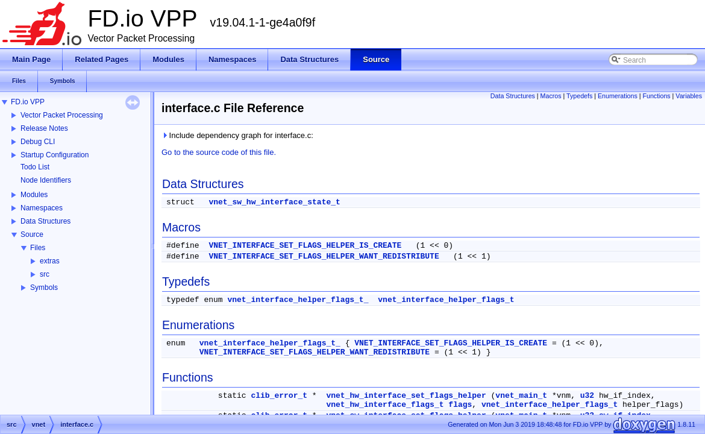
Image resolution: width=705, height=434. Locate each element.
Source (31, 234)
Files (37, 248)
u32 (587, 395)
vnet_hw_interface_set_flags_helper (406, 395)
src (44, 274)
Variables (688, 95)
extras (50, 261)
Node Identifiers (45, 180)
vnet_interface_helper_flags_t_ (297, 299)
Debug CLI (37, 141)
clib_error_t (279, 395)
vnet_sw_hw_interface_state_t (274, 202)
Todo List (34, 167)
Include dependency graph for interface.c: (237, 135)
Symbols (44, 287)
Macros (551, 95)
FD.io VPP (28, 102)
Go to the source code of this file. (218, 152)
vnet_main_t (521, 395)
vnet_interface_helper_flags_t (446, 299)
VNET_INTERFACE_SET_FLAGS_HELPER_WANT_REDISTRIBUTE (323, 256)
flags (460, 404)
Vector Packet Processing (61, 115)
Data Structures (45, 221)
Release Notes (44, 128)
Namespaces (41, 208)
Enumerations (618, 95)
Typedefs (579, 95)
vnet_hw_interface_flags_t (384, 404)
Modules (34, 194)
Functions (656, 95)
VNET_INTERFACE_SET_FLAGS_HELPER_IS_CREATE (304, 245)
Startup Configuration (54, 155)
